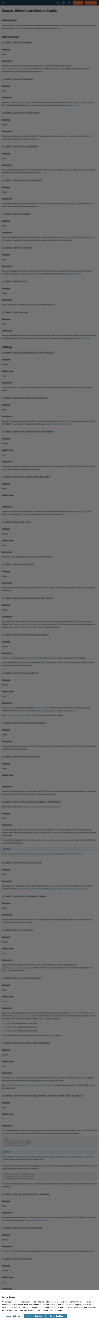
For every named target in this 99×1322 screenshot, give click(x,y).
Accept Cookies (35, 1316)
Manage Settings (13, 1316)
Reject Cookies (56, 1316)
